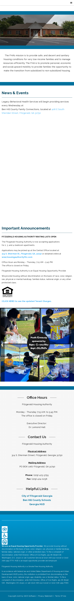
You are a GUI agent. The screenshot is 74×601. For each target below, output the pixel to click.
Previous (2, 345)
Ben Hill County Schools (37, 500)
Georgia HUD (37, 504)
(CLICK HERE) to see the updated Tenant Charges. (27, 301)
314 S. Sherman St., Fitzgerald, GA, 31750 (22, 254)
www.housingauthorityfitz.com (17, 257)
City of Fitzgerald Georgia (37, 496)
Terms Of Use (60, 596)
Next (71, 345)
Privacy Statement (45, 596)
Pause (37, 344)
